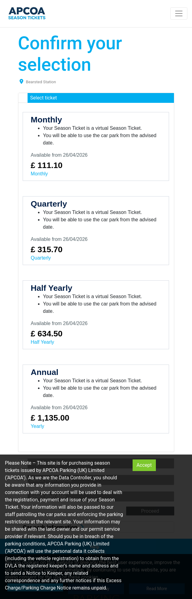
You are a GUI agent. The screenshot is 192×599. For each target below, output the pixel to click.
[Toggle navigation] (178, 13)
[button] (96, 98)
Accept (144, 465)
